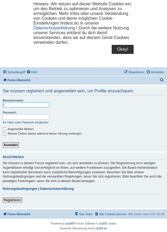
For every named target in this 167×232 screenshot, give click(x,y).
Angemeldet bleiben (18, 129)
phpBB (70, 223)
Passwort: (10, 112)
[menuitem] (31, 72)
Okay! (122, 49)
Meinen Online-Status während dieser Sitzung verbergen (42, 133)
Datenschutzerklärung (54, 28)
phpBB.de (101, 228)
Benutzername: (13, 100)
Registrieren (12, 200)
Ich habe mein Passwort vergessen (25, 122)
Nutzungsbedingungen (20, 189)
